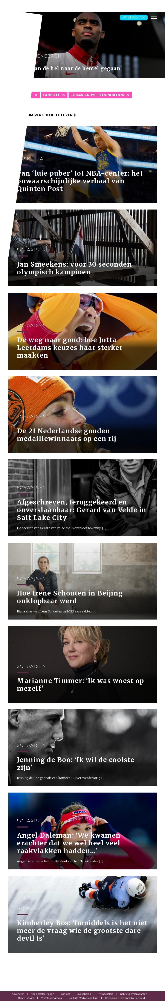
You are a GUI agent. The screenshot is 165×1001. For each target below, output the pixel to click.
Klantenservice (25, 997)
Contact (65, 993)
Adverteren (18, 993)
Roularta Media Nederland (83, 997)
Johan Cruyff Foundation (97, 95)
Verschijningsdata (51, 997)
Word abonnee (134, 17)
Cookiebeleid (84, 993)
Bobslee (51, 95)
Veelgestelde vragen (42, 993)
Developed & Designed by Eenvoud (125, 997)
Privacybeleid (105, 993)
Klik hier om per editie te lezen (42, 115)
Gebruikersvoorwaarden (133, 993)
